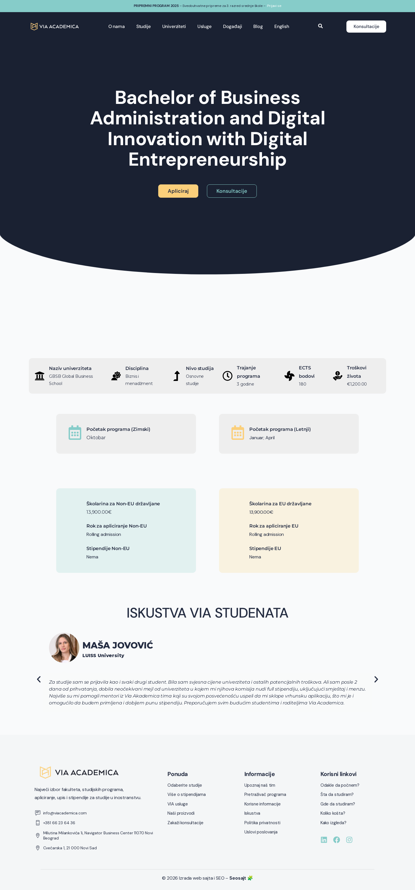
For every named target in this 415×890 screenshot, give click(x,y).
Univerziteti (173, 26)
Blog (257, 26)
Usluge (204, 26)
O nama (116, 26)
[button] (39, 679)
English (281, 26)
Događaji (232, 26)
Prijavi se (274, 5)
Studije (143, 26)
